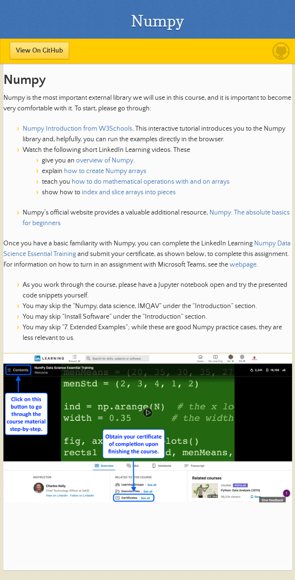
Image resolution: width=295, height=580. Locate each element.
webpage (243, 265)
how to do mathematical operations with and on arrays (151, 182)
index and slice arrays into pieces (129, 192)
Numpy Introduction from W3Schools (77, 129)
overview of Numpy (104, 160)
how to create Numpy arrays (105, 171)
